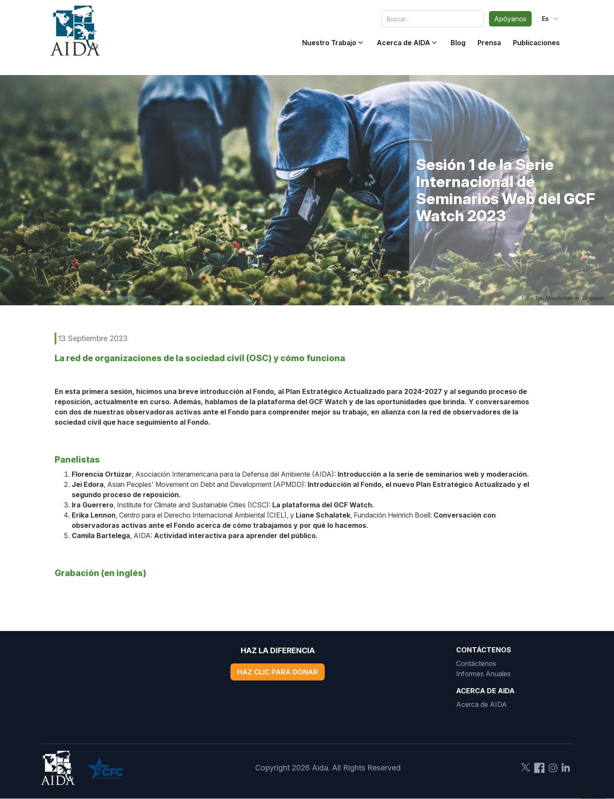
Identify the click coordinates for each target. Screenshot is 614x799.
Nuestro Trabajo (329, 42)
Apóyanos (510, 18)
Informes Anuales (483, 673)
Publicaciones (536, 42)
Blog (458, 42)
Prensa (489, 42)
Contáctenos (476, 663)
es (551, 18)
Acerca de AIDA (403, 42)
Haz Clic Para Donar (277, 672)
